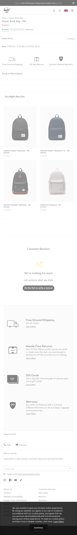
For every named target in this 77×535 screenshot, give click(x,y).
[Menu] (72, 10)
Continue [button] (38, 527)
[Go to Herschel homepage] (7, 10)
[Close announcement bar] (73, 3)
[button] (54, 10)
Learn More (58, 521)
